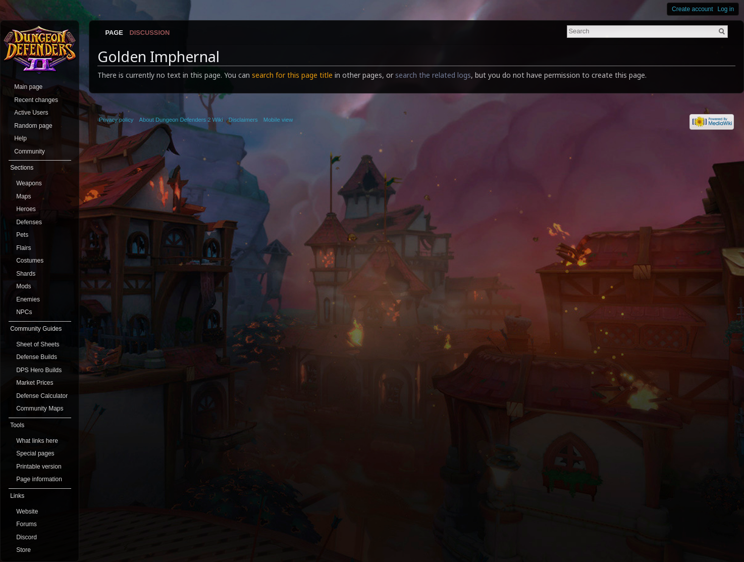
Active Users (31, 112)
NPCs (24, 312)
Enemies (28, 299)
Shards (25, 273)
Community (29, 151)
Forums (26, 524)
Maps (23, 196)
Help (20, 138)
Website (27, 511)
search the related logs (433, 75)
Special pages (35, 453)
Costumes (29, 260)
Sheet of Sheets (37, 344)
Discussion (150, 32)
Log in (726, 9)
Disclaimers (243, 120)
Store (23, 549)
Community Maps (39, 408)
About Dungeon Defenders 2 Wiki (181, 120)
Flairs (23, 247)
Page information (39, 479)
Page (114, 32)
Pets (22, 234)
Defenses (29, 222)
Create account (692, 9)
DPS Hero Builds (39, 370)
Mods (23, 286)
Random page (33, 125)
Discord (26, 537)
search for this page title (292, 75)
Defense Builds (36, 357)
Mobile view (278, 120)
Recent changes (36, 100)
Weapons (28, 183)
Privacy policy (116, 120)
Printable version (38, 466)
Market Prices (34, 382)
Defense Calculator (42, 395)
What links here (37, 440)
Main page (28, 86)
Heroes (26, 209)
